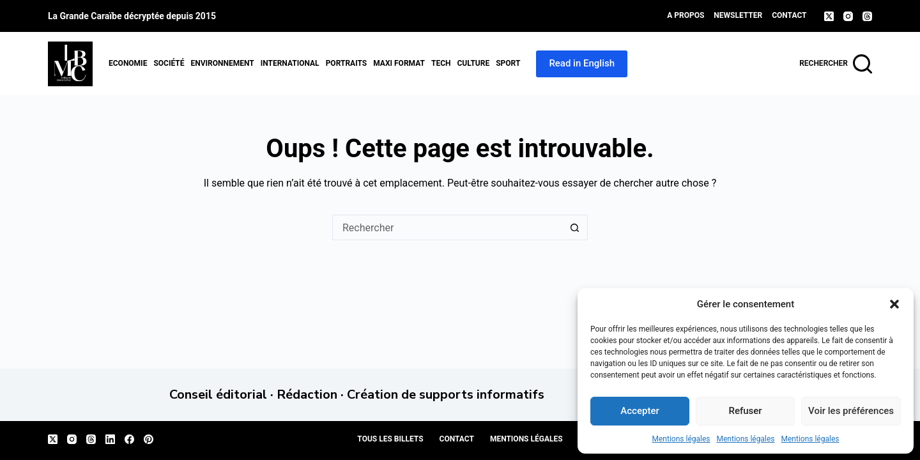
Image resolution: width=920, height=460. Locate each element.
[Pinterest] (148, 439)
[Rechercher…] (447, 227)
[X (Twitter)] (829, 16)
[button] (894, 304)
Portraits (346, 63)
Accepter (639, 411)
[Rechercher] (835, 63)
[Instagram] (848, 16)
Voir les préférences (851, 411)
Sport (508, 63)
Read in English (582, 63)
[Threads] (867, 16)
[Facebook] (129, 439)
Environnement (222, 63)
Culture (473, 63)
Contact (789, 15)
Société (168, 63)
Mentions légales (681, 438)
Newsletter (738, 15)
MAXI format (399, 63)
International (290, 63)
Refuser (745, 411)
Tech (441, 63)
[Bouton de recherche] (575, 227)
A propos (685, 15)
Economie (128, 63)
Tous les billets (390, 438)
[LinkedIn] (110, 439)
